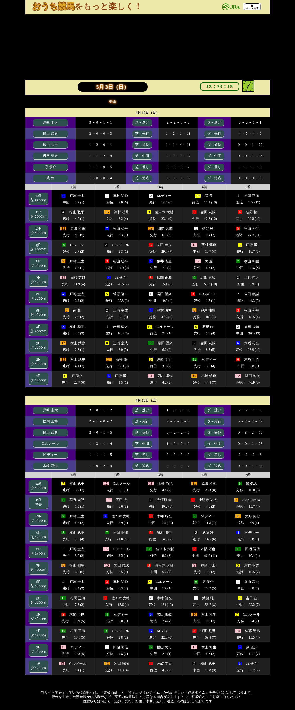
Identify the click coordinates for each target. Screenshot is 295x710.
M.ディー (50, 455)
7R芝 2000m (38, 567)
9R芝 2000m (38, 247)
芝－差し (142, 167)
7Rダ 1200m (38, 280)
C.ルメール (50, 443)
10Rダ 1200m (38, 230)
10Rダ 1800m (38, 518)
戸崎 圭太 (50, 122)
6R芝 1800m (38, 584)
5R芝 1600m (38, 312)
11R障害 (38, 502)
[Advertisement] (147, 47)
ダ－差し (214, 167)
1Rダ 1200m (38, 666)
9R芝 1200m (38, 535)
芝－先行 (142, 133)
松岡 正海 (50, 421)
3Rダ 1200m (38, 633)
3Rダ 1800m (38, 345)
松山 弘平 (50, 145)
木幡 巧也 (50, 466)
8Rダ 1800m (38, 263)
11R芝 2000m (38, 214)
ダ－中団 (214, 156)
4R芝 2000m (38, 329)
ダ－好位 (214, 145)
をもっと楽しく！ (87, 6)
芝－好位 (142, 145)
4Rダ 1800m (38, 616)
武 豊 (50, 178)
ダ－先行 (214, 133)
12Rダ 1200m (38, 485)
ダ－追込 (214, 178)
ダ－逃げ (214, 122)
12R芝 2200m (38, 198)
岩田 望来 (50, 156)
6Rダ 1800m (38, 296)
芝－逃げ (142, 122)
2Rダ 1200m (38, 361)
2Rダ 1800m (38, 649)
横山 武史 (50, 133)
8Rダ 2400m (38, 551)
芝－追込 (142, 178)
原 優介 (50, 167)
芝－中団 (142, 156)
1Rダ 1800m (38, 378)
